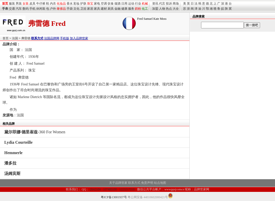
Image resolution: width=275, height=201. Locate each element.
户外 (53, 8)
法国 (15, 38)
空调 (104, 3)
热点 (169, 8)
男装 (19, 3)
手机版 (64, 38)
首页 (6, 38)
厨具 (111, 8)
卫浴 (83, 8)
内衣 (53, 3)
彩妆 (76, 3)
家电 (97, 3)
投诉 (169, 3)
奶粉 (138, 8)
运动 (131, 3)
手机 (32, 8)
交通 (12, 8)
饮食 (111, 3)
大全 (176, 8)
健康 (124, 8)
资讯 (155, 3)
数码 (26, 8)
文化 (76, 8)
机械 (145, 3)
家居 (90, 8)
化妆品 (61, 3)
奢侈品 (61, 8)
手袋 (70, 8)
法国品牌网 (51, 38)
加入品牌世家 (79, 38)
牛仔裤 (40, 3)
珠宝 (90, 3)
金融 (117, 8)
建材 (104, 8)
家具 (97, 8)
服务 (131, 8)
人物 (162, 8)
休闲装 (40, 8)
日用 (124, 3)
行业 (138, 3)
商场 (176, 3)
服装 (12, 3)
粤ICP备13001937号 (114, 197)
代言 (162, 3)
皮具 (32, 3)
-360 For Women (34, 132)
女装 (26, 3)
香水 (70, 3)
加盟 (155, 8)
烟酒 (117, 3)
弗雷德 (25, 38)
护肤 (83, 3)
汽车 (19, 8)
